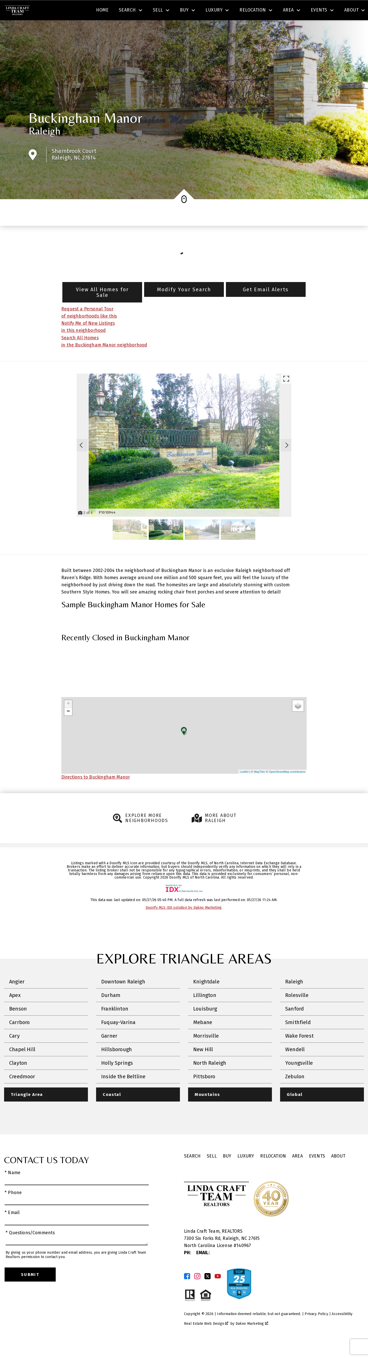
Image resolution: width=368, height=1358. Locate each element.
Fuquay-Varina (118, 1037)
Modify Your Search (184, 304)
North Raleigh (209, 1078)
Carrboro (19, 1037)
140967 (243, 1260)
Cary (14, 1051)
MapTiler (259, 786)
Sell (212, 1171)
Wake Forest (299, 1051)
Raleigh (44, 145)
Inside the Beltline (123, 1091)
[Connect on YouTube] (218, 1291)
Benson (18, 1023)
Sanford (294, 1023)
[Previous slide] (81, 460)
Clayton (18, 1078)
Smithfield (298, 1037)
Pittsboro (204, 1091)
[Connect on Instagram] (197, 1291)
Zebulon (294, 1091)
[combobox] (105, 11)
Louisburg (205, 1023)
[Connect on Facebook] (187, 1291)
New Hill (203, 1064)
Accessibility (342, 1329)
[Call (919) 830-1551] (312, 11)
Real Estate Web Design (206, 1338)
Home (102, 29)
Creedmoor (22, 1091)
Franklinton (114, 1023)
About (338, 1171)
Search (191, 11)
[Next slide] (287, 460)
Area (297, 1171)
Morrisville (206, 1051)
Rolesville (296, 1010)
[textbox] (108, 11)
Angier (17, 996)
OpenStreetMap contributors (287, 786)
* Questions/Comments (30, 1247)
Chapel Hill (22, 1064)
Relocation (273, 1171)
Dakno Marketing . (252, 1338)
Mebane (202, 1037)
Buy (227, 1171)
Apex (15, 1010)
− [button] (68, 726)
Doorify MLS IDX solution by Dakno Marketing (184, 922)
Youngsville (299, 1078)
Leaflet (244, 786)
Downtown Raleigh (123, 996)
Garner (109, 1051)
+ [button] (68, 718)
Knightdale (206, 996)
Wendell (295, 1064)
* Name (12, 1187)
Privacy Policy (316, 1329)
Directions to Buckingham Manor (95, 791)
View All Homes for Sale (102, 307)
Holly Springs (117, 1078)
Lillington (204, 1010)
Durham (110, 1010)
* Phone (13, 1207)
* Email (12, 1227)
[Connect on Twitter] (207, 1291)
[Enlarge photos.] (286, 393)
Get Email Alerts (266, 304)
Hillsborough (116, 1064)
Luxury (245, 1171)
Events (317, 1171)
